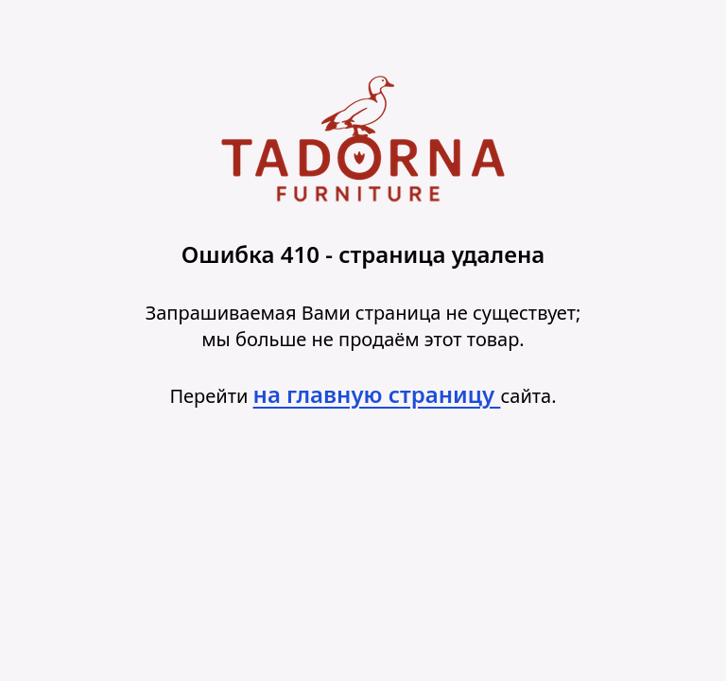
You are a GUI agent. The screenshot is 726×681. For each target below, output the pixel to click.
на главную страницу (377, 394)
